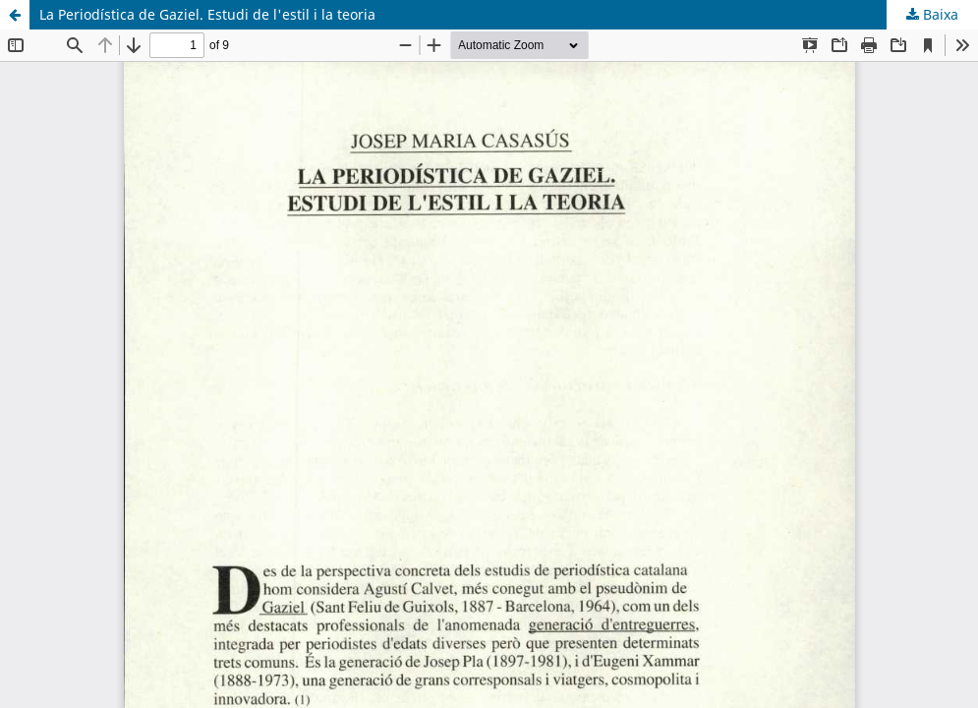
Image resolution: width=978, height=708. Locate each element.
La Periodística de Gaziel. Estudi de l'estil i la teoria (207, 14)
